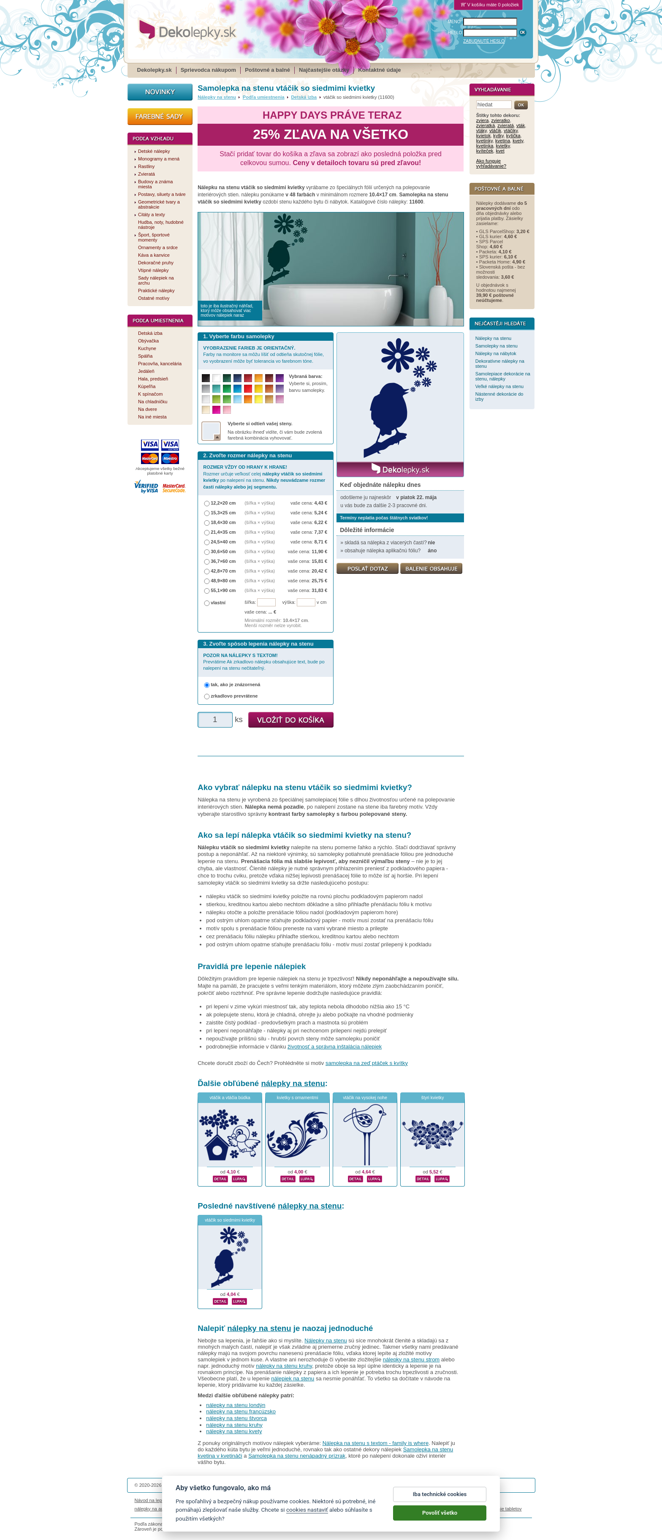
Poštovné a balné (267, 70)
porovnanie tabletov (501, 1508)
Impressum (445, 1500)
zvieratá (505, 125)
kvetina (502, 140)
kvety (518, 140)
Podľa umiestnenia (264, 97)
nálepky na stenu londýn (235, 1405)
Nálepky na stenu (217, 97)
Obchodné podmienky (279, 1500)
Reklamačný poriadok (407, 1500)
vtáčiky (511, 130)
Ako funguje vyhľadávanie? (491, 163)
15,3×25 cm (223, 512)
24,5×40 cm (223, 541)
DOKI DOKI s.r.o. (235, 1485)
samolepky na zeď (397, 1508)
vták (520, 125)
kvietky (503, 145)
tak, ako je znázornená (235, 684)
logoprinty (316, 1508)
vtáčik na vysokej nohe (365, 1097)
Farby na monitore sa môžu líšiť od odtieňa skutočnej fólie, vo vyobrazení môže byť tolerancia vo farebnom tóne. (263, 354)
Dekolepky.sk (154, 70)
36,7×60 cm (223, 561)
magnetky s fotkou (190, 1508)
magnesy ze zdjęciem (351, 1508)
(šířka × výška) (259, 502)
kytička (513, 135)
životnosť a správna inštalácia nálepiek (335, 1046)
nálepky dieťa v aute (234, 1508)
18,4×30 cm (223, 522)
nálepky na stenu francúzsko (241, 1411)
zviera (482, 120)
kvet (500, 150)
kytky (498, 135)
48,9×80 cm (223, 580)
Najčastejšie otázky (324, 70)
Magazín (244, 1500)
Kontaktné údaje (379, 70)
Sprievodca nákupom (208, 70)
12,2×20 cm (223, 502)
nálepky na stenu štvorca (236, 1418)
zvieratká (485, 125)
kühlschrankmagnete (280, 1508)
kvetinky (484, 140)
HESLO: (456, 32)
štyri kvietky (432, 1097)
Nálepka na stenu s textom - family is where (376, 1443)
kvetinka (485, 145)
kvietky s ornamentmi (297, 1097)
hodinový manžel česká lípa (448, 1508)
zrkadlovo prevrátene (234, 695)
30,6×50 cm (223, 551)
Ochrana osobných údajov (334, 1500)
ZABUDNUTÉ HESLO (484, 41)
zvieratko (500, 120)
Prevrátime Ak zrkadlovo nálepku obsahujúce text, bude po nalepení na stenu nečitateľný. (263, 662)
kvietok (483, 135)
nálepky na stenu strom (411, 1359)
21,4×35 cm (223, 532)
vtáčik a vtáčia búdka (229, 1097)
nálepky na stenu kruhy (284, 1366)
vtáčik (495, 130)
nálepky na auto (151, 1508)
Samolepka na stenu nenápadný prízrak (296, 1456)
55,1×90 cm (223, 590)
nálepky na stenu (293, 1083)
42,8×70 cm (223, 570)
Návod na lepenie (153, 1500)
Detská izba (304, 97)
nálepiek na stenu (292, 1378)
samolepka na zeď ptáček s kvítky (367, 1063)
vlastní (218, 602)
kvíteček (485, 150)
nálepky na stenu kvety (234, 1431)
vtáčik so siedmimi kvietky (230, 1220)
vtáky (481, 130)
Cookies (372, 1500)
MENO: (455, 21)
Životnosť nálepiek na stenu (203, 1500)
